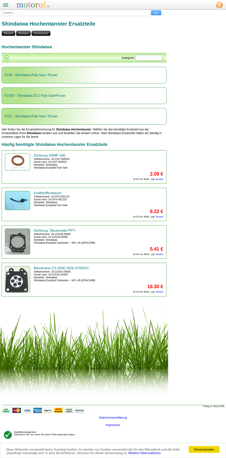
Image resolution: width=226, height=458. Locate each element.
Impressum (113, 425)
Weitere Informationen (144, 453)
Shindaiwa (23, 33)
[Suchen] (149, 58)
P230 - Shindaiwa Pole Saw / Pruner (31, 75)
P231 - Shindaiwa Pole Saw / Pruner (31, 116)
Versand (159, 179)
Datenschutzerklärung (113, 417)
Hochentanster (41, 33)
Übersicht (8, 33)
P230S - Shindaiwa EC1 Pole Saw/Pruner (35, 95)
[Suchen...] (76, 12)
